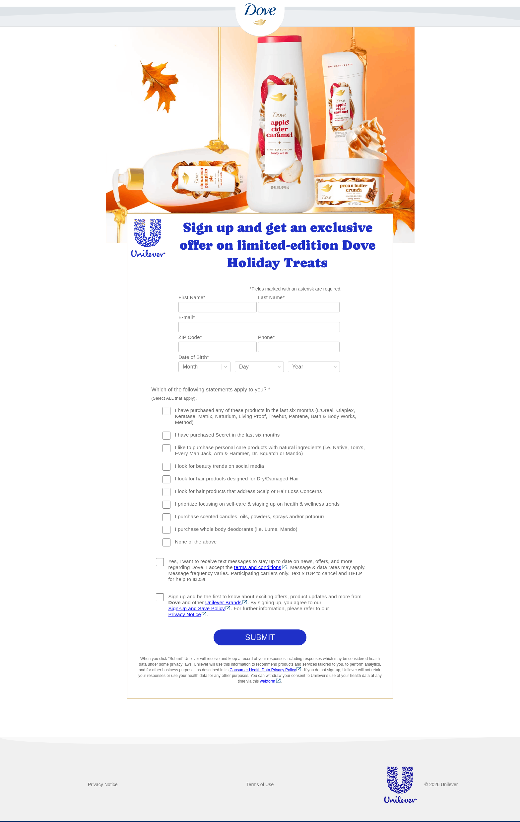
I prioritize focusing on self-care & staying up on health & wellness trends (257, 504)
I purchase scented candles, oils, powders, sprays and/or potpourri (250, 516)
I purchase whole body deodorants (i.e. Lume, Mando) (236, 529)
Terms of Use (260, 784)
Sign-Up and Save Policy (196, 608)
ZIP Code (190, 337)
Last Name (271, 297)
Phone (266, 337)
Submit (260, 637)
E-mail (186, 317)
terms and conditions (257, 567)
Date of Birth (193, 357)
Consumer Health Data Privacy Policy (262, 670)
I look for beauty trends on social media (219, 466)
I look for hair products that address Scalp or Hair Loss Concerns (248, 491)
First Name (191, 297)
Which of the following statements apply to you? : (210, 394)
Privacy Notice (184, 614)
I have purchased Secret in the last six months (227, 435)
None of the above (196, 541)
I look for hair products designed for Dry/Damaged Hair (237, 478)
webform (267, 681)
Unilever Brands (223, 602)
